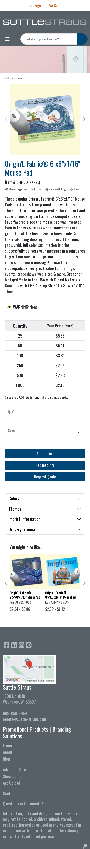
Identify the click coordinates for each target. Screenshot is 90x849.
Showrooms (12, 776)
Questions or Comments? (23, 803)
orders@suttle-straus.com (24, 719)
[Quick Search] (49, 39)
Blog (6, 759)
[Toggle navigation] (7, 39)
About (7, 752)
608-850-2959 (15, 713)
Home (7, 745)
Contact (9, 793)
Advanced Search (16, 769)
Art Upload (11, 783)
